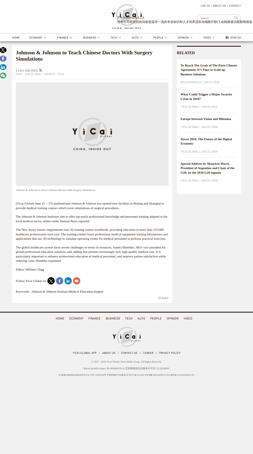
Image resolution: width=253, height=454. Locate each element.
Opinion (173, 318)
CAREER (148, 353)
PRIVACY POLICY (170, 353)
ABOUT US (219, 5)
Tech (129, 318)
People (156, 318)
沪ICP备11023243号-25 (155, 375)
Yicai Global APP (85, 353)
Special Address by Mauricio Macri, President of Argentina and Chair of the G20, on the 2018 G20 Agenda (208, 168)
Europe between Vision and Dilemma (206, 119)
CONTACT (235, 5)
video (188, 318)
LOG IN (205, 5)
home (60, 318)
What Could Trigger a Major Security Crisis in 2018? (206, 96)
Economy (76, 318)
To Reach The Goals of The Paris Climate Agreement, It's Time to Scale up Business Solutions (209, 70)
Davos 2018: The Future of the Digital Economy (206, 141)
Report (165, 298)
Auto (141, 318)
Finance (94, 318)
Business (113, 318)
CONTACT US (129, 353)
